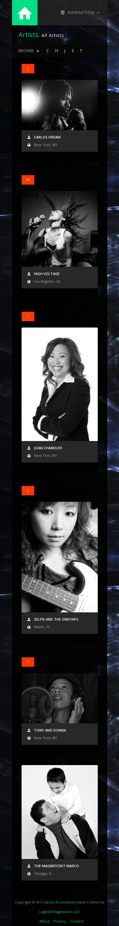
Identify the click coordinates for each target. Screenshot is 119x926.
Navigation (80, 12)
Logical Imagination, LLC (59, 911)
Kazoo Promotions (60, 902)
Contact (76, 921)
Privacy (60, 921)
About (44, 921)
